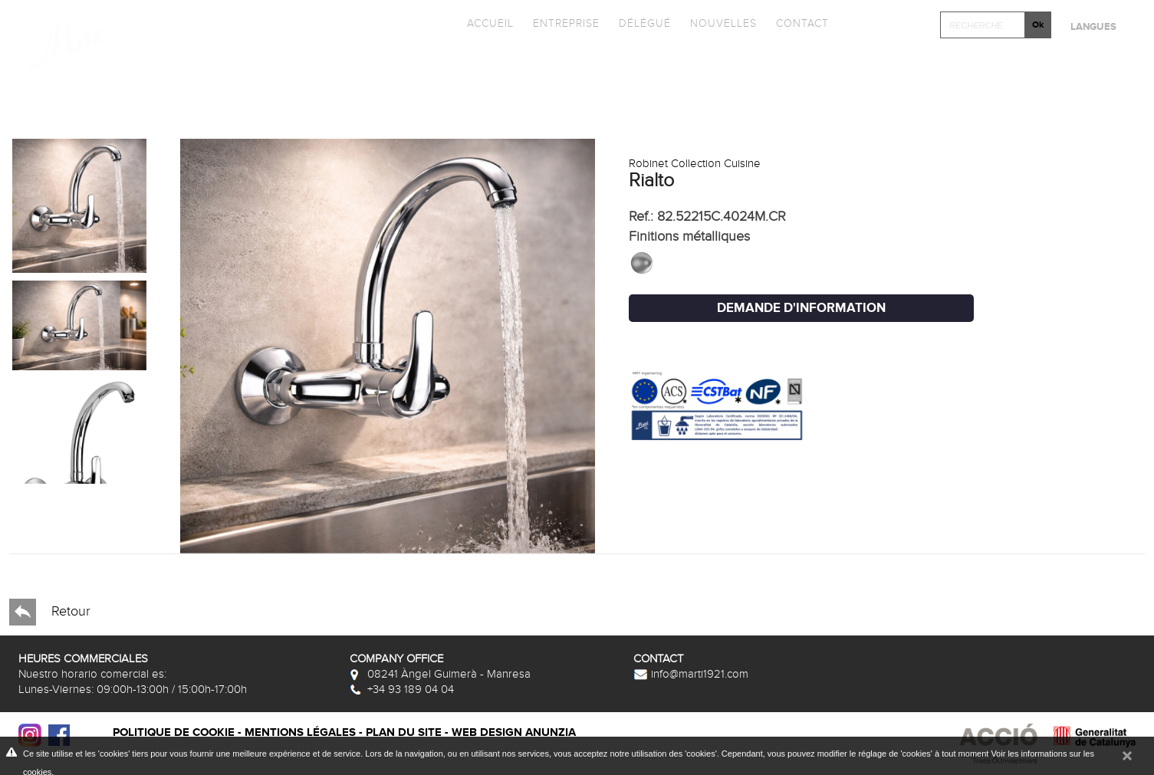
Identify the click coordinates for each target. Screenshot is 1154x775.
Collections (376, 63)
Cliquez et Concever (1015, 63)
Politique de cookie (174, 732)
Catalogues (522, 63)
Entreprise (566, 23)
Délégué (645, 23)
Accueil (490, 23)
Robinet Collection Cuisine (695, 163)
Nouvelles (723, 23)
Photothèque (819, 63)
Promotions (667, 63)
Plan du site (404, 732)
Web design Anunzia (514, 732)
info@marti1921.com (690, 674)
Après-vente (1056, 89)
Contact (802, 23)
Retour (49, 612)
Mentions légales (300, 732)
